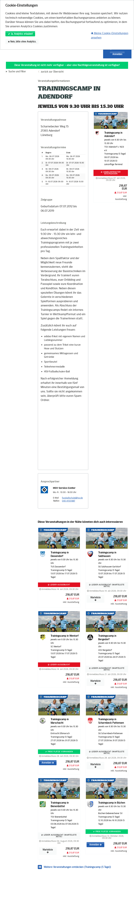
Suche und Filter (17, 71)
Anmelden (117, 54)
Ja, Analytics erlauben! (20, 34)
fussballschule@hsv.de (72, 498)
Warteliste (95, 598)
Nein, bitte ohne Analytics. (22, 41)
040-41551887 (68, 501)
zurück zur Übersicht (52, 71)
